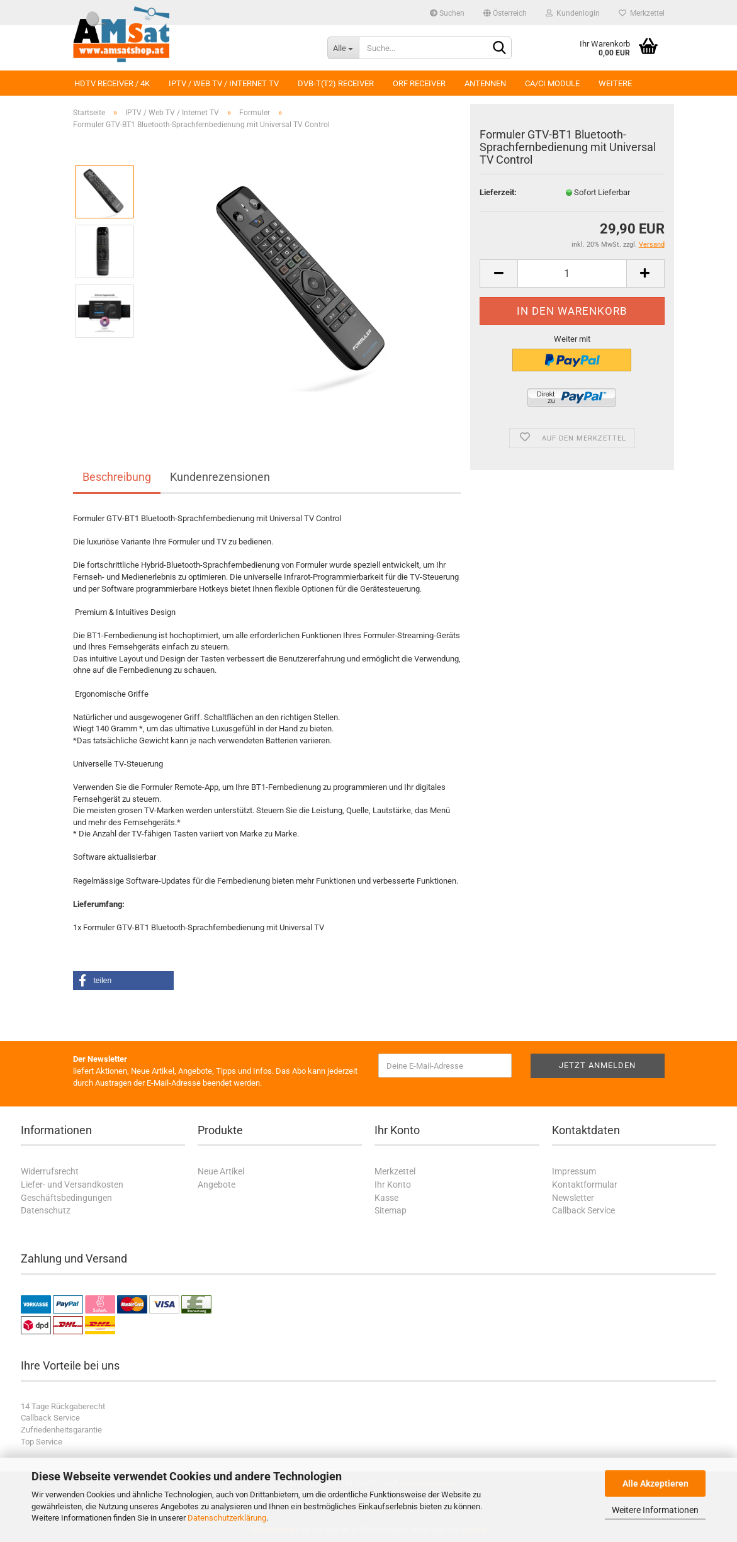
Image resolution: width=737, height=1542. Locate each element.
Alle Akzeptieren (655, 1483)
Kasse (386, 1198)
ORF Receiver (419, 83)
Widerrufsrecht (50, 1171)
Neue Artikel (221, 1171)
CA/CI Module (552, 83)
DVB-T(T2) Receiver (336, 83)
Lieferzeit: (498, 192)
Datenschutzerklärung (227, 1517)
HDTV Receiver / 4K (112, 83)
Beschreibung (116, 476)
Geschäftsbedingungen (66, 1198)
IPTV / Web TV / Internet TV (224, 83)
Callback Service (583, 1210)
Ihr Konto (392, 1184)
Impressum (574, 1171)
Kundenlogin (573, 13)
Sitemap (390, 1210)
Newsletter (573, 1198)
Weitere (615, 83)
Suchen (447, 13)
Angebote (216, 1184)
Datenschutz (45, 1210)
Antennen (485, 83)
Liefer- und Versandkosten (72, 1184)
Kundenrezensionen (220, 476)
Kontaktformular (584, 1184)
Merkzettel (642, 13)
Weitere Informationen (655, 1510)
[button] (123, 980)
